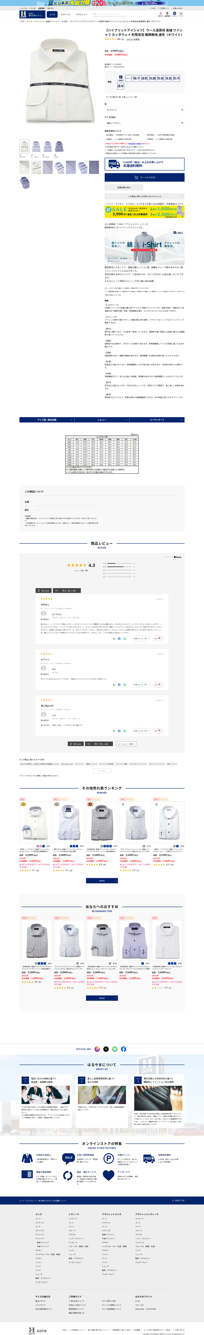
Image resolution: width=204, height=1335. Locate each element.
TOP (22, 21)
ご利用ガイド (164, 8)
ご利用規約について (77, 1330)
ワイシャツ (39, 21)
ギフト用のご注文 (109, 1301)
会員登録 (41, 8)
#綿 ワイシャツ (172, 764)
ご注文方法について (76, 1301)
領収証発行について (76, 1309)
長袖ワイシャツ (52, 21)
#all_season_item (67, 764)
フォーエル (139, 1305)
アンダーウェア (41, 1282)
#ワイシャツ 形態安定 (106, 764)
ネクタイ (38, 1250)
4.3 (92, 565)
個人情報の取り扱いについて (98, 1330)
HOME (64, 1330)
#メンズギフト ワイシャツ (138, 764)
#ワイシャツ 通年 (121, 764)
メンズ (52, 14)
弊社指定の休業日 (135, 143)
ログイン (51, 8)
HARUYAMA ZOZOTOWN (145, 1309)
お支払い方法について (77, 1305)
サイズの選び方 (112, 97)
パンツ (38, 1266)
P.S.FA (137, 1301)
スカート (72, 1230)
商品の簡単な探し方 (76, 1313)
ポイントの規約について (111, 1305)
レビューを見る (133, 39)
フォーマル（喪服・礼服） (79, 1246)
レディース (65, 14)
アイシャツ (39, 1234)
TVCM (153, 8)
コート (38, 1226)
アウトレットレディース (146, 1214)
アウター (38, 1258)
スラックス (39, 1230)
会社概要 (137, 1330)
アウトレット (81, 14)
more (102, 880)
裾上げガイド (40, 1301)
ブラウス (72, 1234)
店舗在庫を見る (123, 187)
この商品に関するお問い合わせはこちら (144, 196)
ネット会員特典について (111, 1309)
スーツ (38, 1218)
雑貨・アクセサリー (43, 1278)
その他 (64, 21)
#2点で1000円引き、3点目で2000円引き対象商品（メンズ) (39, 764)
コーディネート (157, 419)
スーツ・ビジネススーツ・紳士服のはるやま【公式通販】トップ (42, 1200)
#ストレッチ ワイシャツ (157, 764)
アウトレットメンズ (111, 1214)
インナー (38, 1262)
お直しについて (128, 97)
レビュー (102, 419)
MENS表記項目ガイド (43, 1309)
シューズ (38, 1274)
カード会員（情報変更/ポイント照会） (157, 1330)
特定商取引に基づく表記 (121, 1330)
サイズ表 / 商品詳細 (46, 419)
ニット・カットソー (76, 1238)
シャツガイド (40, 1305)
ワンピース (73, 1242)
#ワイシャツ (80, 764)
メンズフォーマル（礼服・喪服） (48, 1254)
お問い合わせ (178, 8)
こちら (127, 147)
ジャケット (39, 1222)
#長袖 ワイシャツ (91, 764)
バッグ (38, 1270)
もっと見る (102, 771)
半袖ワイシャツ (43, 1246)
